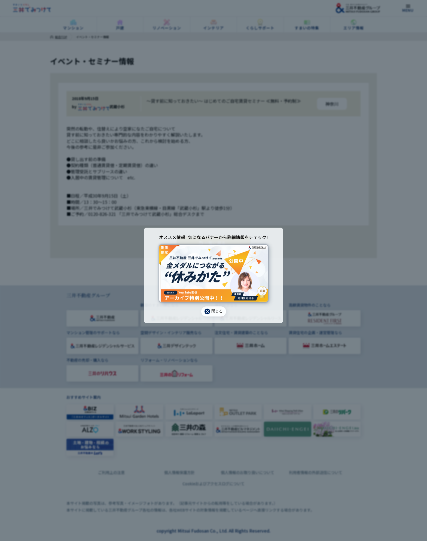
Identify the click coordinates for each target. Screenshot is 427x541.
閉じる (214, 311)
